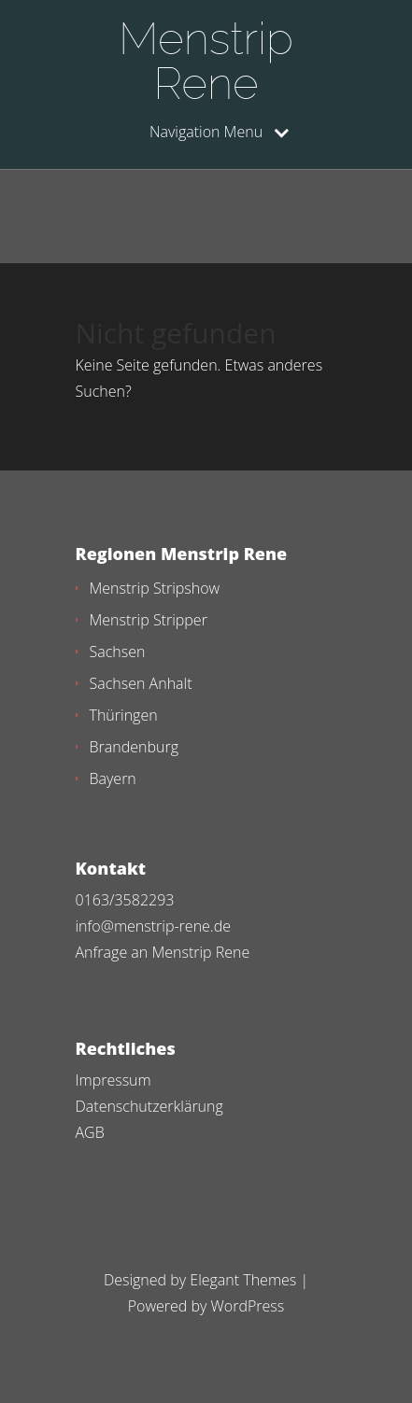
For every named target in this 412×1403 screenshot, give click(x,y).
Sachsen (118, 651)
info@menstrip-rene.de (153, 926)
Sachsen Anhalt (141, 683)
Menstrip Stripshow (155, 588)
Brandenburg (134, 747)
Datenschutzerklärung (149, 1106)
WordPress (248, 1306)
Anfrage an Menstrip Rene (163, 952)
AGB (90, 1132)
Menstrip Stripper (148, 620)
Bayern (113, 778)
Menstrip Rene (206, 60)
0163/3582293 (125, 900)
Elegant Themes (243, 1280)
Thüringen (124, 715)
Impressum (113, 1080)
